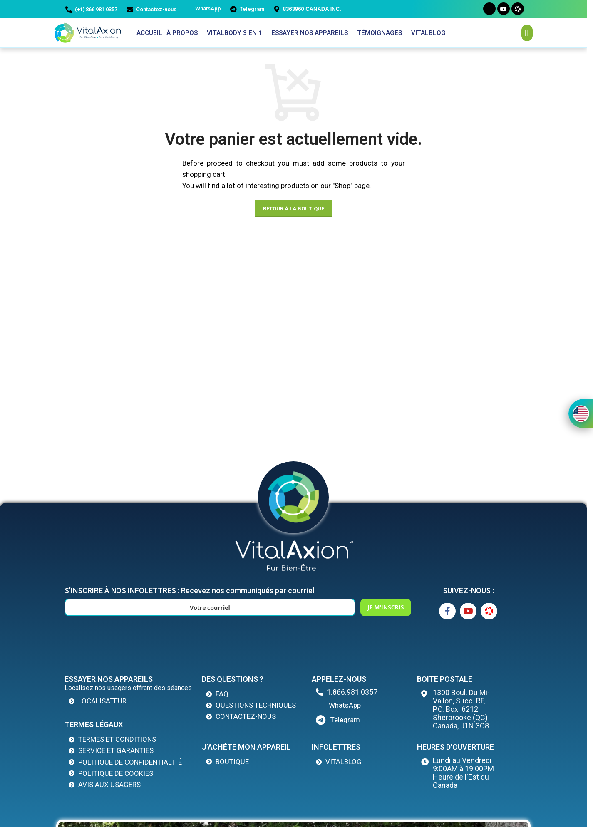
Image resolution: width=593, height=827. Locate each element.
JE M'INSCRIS (360, 607)
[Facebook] (489, 8)
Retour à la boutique (293, 209)
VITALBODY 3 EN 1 (234, 33)
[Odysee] (517, 8)
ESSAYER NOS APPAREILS (309, 33)
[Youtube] (503, 8)
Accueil (149, 33)
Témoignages (379, 33)
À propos (182, 33)
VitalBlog (428, 33)
